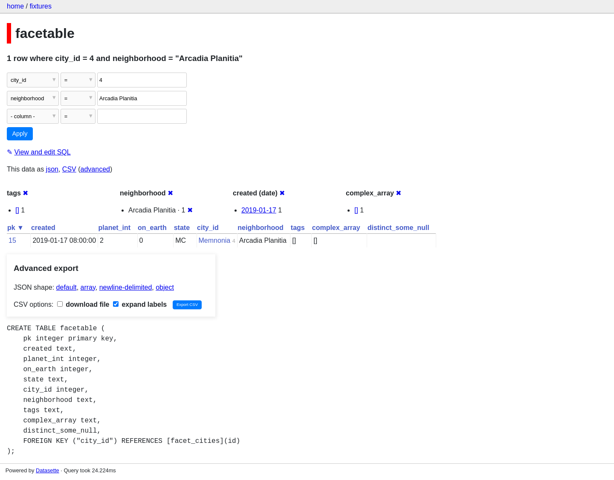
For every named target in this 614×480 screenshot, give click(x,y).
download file (83, 304)
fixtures (40, 6)
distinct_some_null (398, 227)
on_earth (152, 227)
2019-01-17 (258, 210)
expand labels (140, 304)
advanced (95, 169)
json (52, 169)
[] (17, 210)
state (182, 227)
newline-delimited (125, 287)
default (66, 287)
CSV (69, 169)
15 (12, 240)
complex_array (336, 227)
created (43, 227)
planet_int (114, 227)
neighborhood (260, 227)
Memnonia (215, 240)
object (165, 287)
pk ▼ (15, 227)
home (15, 6)
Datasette (47, 470)
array (88, 287)
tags (298, 227)
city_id (208, 227)
